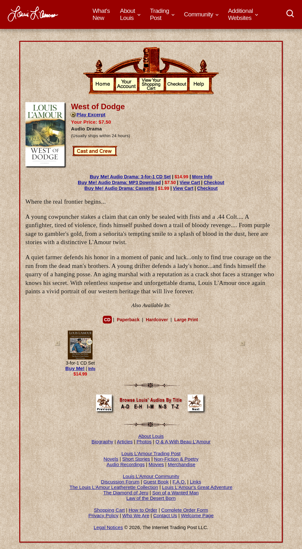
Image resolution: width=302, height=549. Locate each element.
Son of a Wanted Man (175, 492)
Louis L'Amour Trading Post (151, 453)
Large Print (186, 319)
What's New (101, 14)
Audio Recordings (126, 464)
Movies (156, 464)
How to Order (143, 510)
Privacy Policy (103, 515)
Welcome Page (197, 515)
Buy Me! (74, 368)
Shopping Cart (109, 510)
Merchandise (181, 464)
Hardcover (157, 319)
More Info (202, 176)
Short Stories (136, 459)
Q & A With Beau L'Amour (182, 441)
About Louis (151, 436)
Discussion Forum (120, 481)
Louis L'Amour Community (151, 476)
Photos (144, 441)
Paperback (128, 319)
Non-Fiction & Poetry (176, 459)
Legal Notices (108, 527)
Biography (102, 441)
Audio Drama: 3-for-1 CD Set (130, 176)
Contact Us (165, 515)
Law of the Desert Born (150, 498)
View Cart (190, 182)
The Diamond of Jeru (125, 492)
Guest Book (155, 481)
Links (195, 481)
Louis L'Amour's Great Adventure (197, 487)
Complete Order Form (184, 510)
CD (107, 319)
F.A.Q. (179, 481)
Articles (125, 441)
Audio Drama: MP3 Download (119, 182)
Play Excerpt (87, 114)
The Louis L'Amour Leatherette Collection (114, 487)
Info (91, 369)
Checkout (214, 182)
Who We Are (135, 515)
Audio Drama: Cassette (119, 188)
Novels (110, 459)
